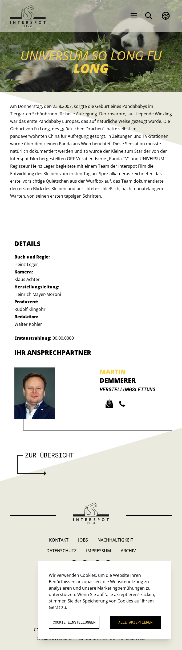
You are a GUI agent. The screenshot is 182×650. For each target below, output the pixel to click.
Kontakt (58, 540)
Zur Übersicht (49, 455)
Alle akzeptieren (135, 622)
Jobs (83, 540)
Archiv (128, 551)
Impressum (98, 551)
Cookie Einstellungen (74, 622)
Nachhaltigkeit (115, 540)
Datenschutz (61, 551)
